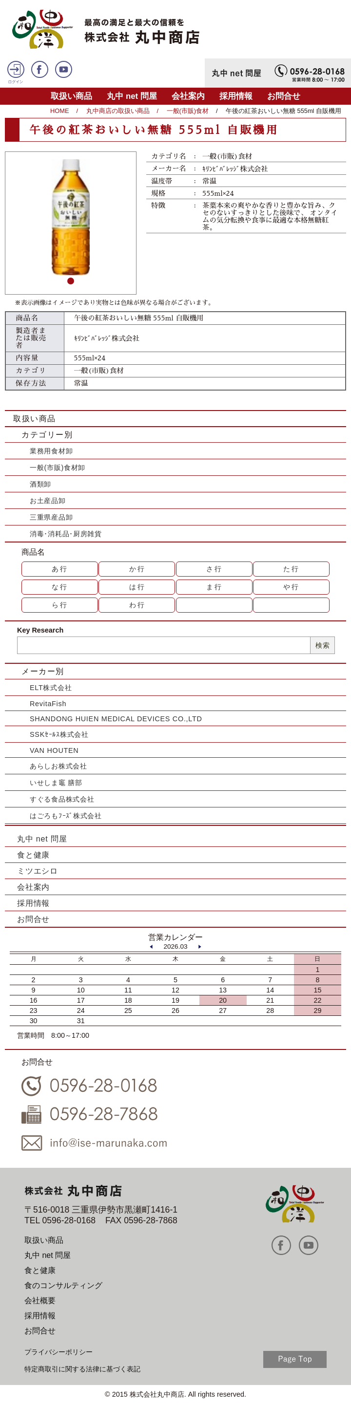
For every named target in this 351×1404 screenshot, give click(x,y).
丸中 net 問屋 (132, 96)
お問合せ (283, 96)
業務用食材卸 (51, 451)
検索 (322, 645)
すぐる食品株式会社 (62, 799)
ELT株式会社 (51, 688)
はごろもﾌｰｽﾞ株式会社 (66, 816)
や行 (291, 587)
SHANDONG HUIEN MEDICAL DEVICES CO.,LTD (116, 719)
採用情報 (236, 96)
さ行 (214, 569)
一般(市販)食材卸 (57, 467)
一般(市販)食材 (188, 110)
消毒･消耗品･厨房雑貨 (66, 534)
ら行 (60, 605)
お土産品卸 (48, 501)
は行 (137, 587)
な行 (60, 587)
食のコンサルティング (63, 1285)
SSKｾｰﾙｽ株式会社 (59, 734)
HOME (59, 110)
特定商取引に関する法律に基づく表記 (82, 1369)
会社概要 (40, 1300)
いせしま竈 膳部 (56, 782)
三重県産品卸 (51, 517)
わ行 (137, 605)
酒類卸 (40, 484)
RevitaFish (48, 704)
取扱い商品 (71, 96)
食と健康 (33, 855)
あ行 (60, 569)
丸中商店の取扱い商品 (118, 110)
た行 (291, 569)
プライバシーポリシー (58, 1352)
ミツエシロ (37, 871)
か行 (137, 569)
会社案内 (188, 96)
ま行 (214, 587)
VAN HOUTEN (54, 750)
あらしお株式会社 (58, 766)
